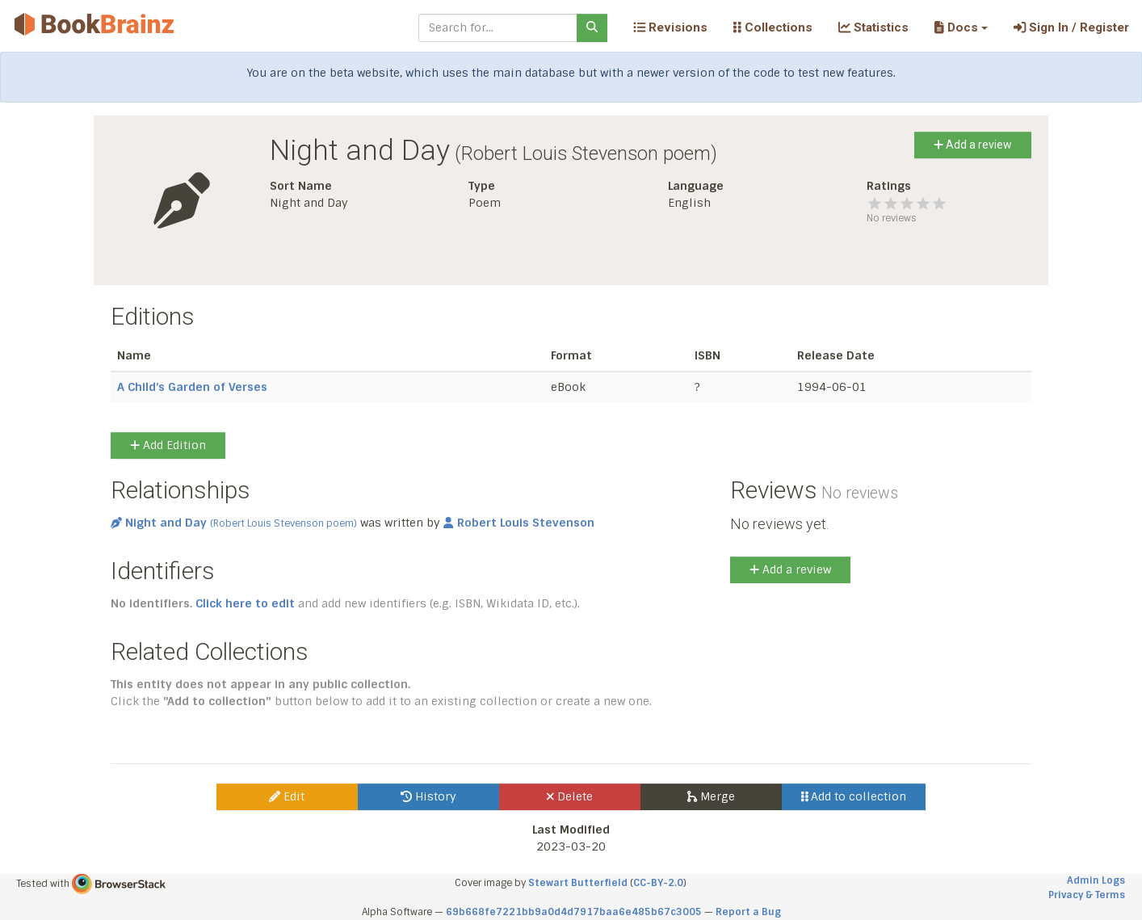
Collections (772, 27)
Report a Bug (748, 911)
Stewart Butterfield (578, 882)
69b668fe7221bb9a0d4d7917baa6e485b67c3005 (574, 911)
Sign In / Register (1071, 27)
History (428, 796)
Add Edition (168, 445)
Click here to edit (245, 603)
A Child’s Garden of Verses (192, 387)
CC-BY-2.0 (658, 882)
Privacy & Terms (1086, 894)
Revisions (670, 27)
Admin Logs (1096, 880)
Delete (570, 796)
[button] (961, 27)
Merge (711, 796)
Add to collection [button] (854, 796)
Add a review (973, 144)
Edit (286, 796)
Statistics (873, 27)
